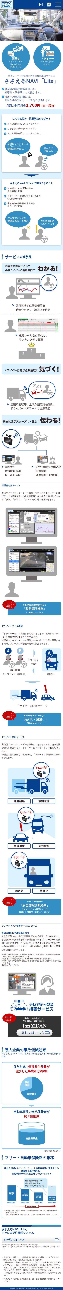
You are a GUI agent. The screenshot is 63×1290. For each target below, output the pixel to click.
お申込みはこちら (31, 1239)
